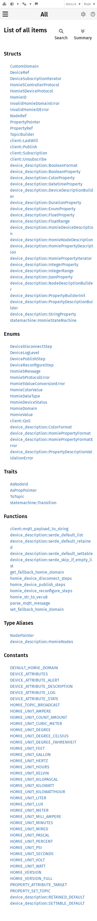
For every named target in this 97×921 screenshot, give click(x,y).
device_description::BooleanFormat (44, 165)
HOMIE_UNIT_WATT (28, 866)
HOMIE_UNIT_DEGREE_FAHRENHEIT (43, 742)
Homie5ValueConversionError (37, 383)
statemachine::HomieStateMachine (43, 320)
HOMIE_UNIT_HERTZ (29, 760)
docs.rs (71, 4)
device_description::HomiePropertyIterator (51, 258)
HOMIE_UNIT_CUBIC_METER (36, 723)
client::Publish (23, 146)
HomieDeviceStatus (28, 402)
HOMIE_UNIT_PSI (26, 847)
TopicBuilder (22, 134)
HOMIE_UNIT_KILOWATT (32, 785)
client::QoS (20, 420)
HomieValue (21, 414)
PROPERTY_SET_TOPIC (30, 890)
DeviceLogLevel (24, 352)
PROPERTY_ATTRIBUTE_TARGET (38, 884)
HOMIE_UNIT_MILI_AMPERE (35, 816)
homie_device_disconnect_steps (41, 578)
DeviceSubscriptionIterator (35, 78)
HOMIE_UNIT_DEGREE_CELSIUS (39, 735)
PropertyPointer (25, 122)
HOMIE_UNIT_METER (29, 810)
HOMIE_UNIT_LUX (26, 804)
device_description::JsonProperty (41, 277)
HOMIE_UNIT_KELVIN (29, 773)
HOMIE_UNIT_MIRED (29, 828)
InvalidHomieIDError (29, 109)
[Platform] (27, 4)
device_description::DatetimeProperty (46, 184)
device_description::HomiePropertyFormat (50, 433)
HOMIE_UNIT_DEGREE (30, 729)
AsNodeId (19, 484)
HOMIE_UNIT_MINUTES (31, 822)
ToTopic (17, 496)
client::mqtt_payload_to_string (39, 528)
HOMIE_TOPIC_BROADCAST (35, 705)
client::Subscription (28, 153)
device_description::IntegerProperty (44, 264)
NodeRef (18, 115)
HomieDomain (23, 408)
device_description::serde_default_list (46, 535)
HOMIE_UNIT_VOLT (27, 859)
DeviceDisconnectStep (31, 346)
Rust (87, 4)
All (44, 14)
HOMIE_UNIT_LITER (28, 797)
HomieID (18, 97)
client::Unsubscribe (28, 159)
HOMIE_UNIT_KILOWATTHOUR (37, 791)
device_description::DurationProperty (45, 202)
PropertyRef (21, 128)
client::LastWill (24, 140)
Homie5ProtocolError (30, 377)
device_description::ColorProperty (42, 177)
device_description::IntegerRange (42, 270)
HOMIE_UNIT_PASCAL (29, 835)
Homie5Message (25, 371)
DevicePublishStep (28, 358)
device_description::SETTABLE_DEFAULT (47, 903)
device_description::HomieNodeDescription (51, 239)
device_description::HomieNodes (41, 641)
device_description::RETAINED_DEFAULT (47, 897)
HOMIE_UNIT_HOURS (29, 766)
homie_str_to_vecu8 (29, 597)
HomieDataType (25, 396)
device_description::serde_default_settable (51, 553)
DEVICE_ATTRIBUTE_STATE (34, 698)
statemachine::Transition (33, 502)
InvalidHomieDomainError (34, 103)
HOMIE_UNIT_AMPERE (30, 711)
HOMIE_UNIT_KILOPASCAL (34, 779)
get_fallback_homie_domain (37, 572)
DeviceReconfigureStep (32, 365)
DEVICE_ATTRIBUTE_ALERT (34, 680)
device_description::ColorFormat (41, 427)
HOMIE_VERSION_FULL (31, 878)
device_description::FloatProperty (42, 215)
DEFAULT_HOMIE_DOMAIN (34, 667)
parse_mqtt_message (30, 603)
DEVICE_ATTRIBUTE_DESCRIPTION (41, 686)
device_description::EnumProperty (43, 208)
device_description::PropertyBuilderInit (47, 295)
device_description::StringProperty (43, 314)
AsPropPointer (23, 490)
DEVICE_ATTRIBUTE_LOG (32, 692)
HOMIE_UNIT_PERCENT (31, 841)
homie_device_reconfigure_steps (41, 590)
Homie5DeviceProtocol (31, 91)
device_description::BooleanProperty (45, 171)
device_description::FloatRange (40, 221)
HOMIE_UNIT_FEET (27, 748)
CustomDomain (24, 66)
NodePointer (22, 635)
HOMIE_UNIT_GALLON (30, 754)
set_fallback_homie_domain (37, 609)
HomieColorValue (26, 389)
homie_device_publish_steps (37, 584)
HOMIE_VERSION (25, 872)
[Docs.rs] (4, 4)
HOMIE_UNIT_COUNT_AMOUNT (38, 717)
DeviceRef (19, 72)
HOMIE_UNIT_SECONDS (32, 853)
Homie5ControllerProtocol (34, 84)
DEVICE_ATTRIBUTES (29, 674)
